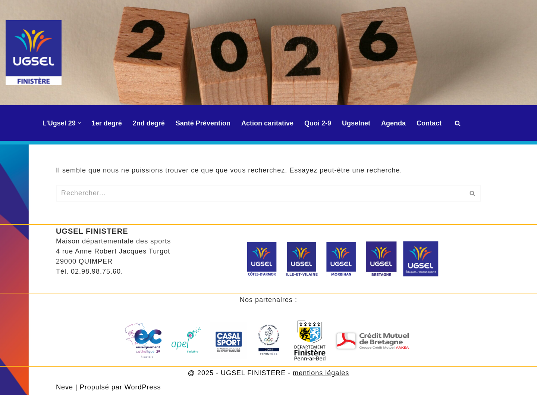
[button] (79, 123)
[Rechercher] (458, 123)
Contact (429, 123)
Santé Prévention (203, 123)
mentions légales (321, 373)
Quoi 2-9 (317, 123)
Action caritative (267, 123)
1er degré (107, 123)
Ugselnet (356, 123)
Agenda (393, 123)
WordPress (143, 387)
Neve (64, 387)
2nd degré (149, 123)
